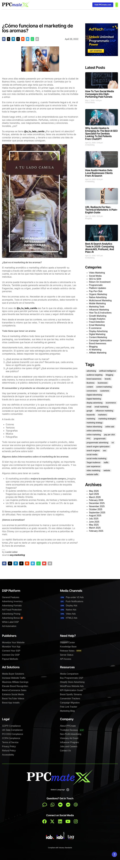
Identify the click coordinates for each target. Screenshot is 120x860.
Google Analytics (97, 319)
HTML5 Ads (68, 618)
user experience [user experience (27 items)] (93, 466)
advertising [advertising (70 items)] (91, 371)
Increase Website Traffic (14, 678)
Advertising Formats (12, 605)
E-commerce (95, 328)
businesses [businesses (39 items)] (102, 383)
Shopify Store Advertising (72, 682)
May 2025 (94, 525)
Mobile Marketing (97, 303)
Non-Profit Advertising (70, 734)
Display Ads (68, 605)
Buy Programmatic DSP (71, 678)
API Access (65, 659)
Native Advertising (98, 297)
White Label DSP (10, 622)
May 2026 (94, 491)
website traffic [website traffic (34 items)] (92, 474)
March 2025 (95, 528)
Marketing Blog (67, 711)
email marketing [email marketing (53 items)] (101, 407)
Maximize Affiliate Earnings (15, 682)
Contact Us (65, 750)
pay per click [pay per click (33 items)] (109, 435)
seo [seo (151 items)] (104, 450)
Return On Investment (100, 282)
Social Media (90, 103)
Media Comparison (69, 674)
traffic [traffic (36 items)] (106, 462)
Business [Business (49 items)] (90, 383)
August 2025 (95, 515)
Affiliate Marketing (97, 352)
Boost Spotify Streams (71, 694)
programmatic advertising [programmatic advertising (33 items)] (97, 442)
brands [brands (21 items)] (108, 379)
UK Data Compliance (12, 730)
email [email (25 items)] (89, 407)
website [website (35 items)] (107, 470)
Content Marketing (98, 337)
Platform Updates (97, 288)
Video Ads (68, 614)
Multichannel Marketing (100, 300)
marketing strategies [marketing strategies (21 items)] (107, 419)
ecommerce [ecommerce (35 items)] (111, 403)
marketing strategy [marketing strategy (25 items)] (94, 423)
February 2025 (96, 531)
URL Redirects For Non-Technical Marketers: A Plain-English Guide (101, 210)
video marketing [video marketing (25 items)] (93, 470)
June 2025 (94, 522)
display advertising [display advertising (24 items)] (94, 403)
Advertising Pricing (11, 614)
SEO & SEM (95, 279)
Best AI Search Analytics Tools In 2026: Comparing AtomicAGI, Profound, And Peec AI (99, 247)
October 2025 (95, 509)
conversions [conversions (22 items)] (92, 391)
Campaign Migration (70, 702)
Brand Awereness (97, 343)
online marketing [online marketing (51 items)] (94, 435)
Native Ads (68, 609)
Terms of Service (10, 742)
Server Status (66, 655)
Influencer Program (69, 742)
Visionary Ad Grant (69, 738)
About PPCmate (68, 726)
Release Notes (71, 650)
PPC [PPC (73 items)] (89, 438)
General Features (10, 597)
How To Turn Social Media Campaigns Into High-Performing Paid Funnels (99, 94)
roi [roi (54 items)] (113, 442)
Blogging (88, 218)
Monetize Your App (11, 646)
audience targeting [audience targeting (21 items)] (94, 375)
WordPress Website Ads (72, 686)
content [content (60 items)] (90, 387)
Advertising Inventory (12, 601)
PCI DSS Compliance (12, 734)
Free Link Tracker (68, 707)
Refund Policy (9, 750)
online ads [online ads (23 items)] (109, 427)
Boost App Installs (11, 702)
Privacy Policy (9, 746)
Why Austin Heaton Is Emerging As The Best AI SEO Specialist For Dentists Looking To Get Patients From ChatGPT (101, 133)
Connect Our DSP (11, 655)
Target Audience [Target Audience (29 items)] (93, 462)
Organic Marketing (98, 294)
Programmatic (96, 285)
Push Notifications (71, 601)
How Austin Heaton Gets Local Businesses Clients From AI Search (99, 173)
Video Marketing (97, 273)
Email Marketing (97, 325)
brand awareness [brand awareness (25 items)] (94, 379)
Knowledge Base (68, 646)
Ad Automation (9, 626)
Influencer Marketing (99, 310)
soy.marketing (17, 555)
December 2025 (97, 503)
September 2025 (97, 512)
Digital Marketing (97, 334)
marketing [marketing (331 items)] (91, 419)
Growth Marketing (97, 316)
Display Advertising (98, 331)
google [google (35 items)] (89, 411)
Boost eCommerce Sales (14, 690)
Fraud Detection (97, 322)
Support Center (67, 642)
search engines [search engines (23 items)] (93, 450)
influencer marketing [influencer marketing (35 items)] (104, 411)
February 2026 (96, 500)
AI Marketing (89, 145)
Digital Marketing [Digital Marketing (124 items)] (94, 399)
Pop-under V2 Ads (72, 597)
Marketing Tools (96, 306)
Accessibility (8, 755)
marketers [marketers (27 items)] (102, 415)
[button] (116, 4)
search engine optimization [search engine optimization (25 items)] (98, 446)
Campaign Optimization (100, 340)
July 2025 (93, 518)
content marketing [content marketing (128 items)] (104, 387)
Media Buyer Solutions (13, 674)
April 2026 (94, 494)
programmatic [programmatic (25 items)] (100, 438)
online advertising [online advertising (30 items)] (94, 431)
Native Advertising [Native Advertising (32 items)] (94, 427)
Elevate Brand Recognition (15, 686)
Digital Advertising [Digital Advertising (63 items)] (94, 395)
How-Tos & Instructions (100, 313)
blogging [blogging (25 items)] (109, 375)
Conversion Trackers (70, 698)
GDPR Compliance (11, 726)
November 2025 (97, 506)
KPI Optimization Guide (71, 690)
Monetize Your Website (13, 642)
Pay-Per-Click (95, 291)
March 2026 (95, 497)
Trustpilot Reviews (72, 730)
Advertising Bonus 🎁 (12, 618)
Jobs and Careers (68, 746)
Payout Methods (10, 659)
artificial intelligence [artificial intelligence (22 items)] (107, 371)
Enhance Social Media (13, 694)
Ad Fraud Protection (12, 609)
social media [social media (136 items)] (92, 454)
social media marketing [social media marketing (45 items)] (96, 458)
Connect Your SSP (11, 651)
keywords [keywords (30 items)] (91, 415)
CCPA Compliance (11, 738)
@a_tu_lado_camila (34, 131)
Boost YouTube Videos (13, 698)
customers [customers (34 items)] (104, 391)
